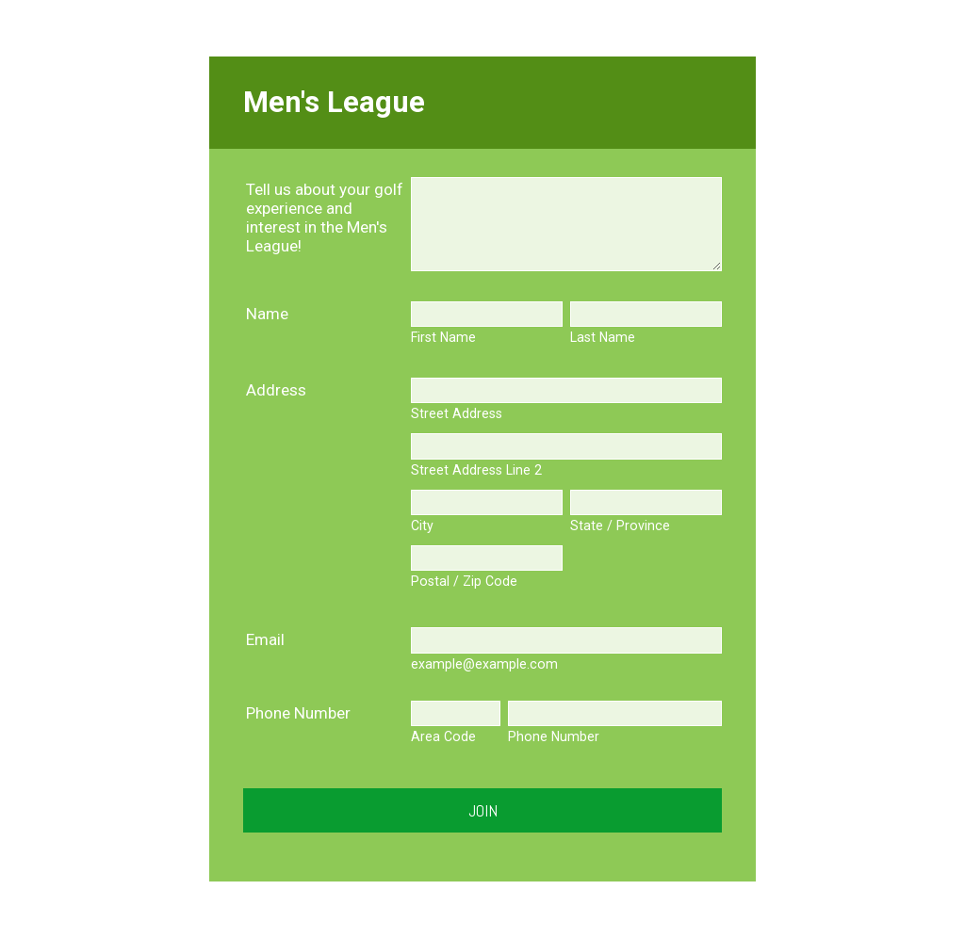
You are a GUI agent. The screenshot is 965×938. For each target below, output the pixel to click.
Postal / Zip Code (464, 581)
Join (483, 810)
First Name (443, 337)
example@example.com (484, 663)
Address (276, 389)
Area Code (443, 736)
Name (267, 313)
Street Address (456, 413)
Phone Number (298, 713)
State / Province (620, 525)
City (422, 525)
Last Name (602, 337)
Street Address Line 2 (476, 469)
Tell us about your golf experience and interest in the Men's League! (324, 217)
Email (265, 639)
